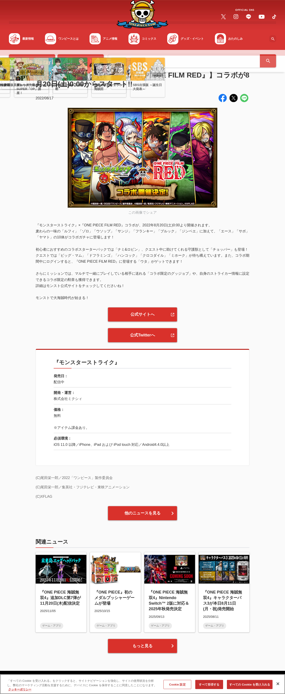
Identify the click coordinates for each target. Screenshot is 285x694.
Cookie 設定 (177, 686)
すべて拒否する (209, 686)
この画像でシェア (142, 212)
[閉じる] (278, 685)
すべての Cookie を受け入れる (249, 686)
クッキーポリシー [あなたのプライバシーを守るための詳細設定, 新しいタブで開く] (19, 691)
